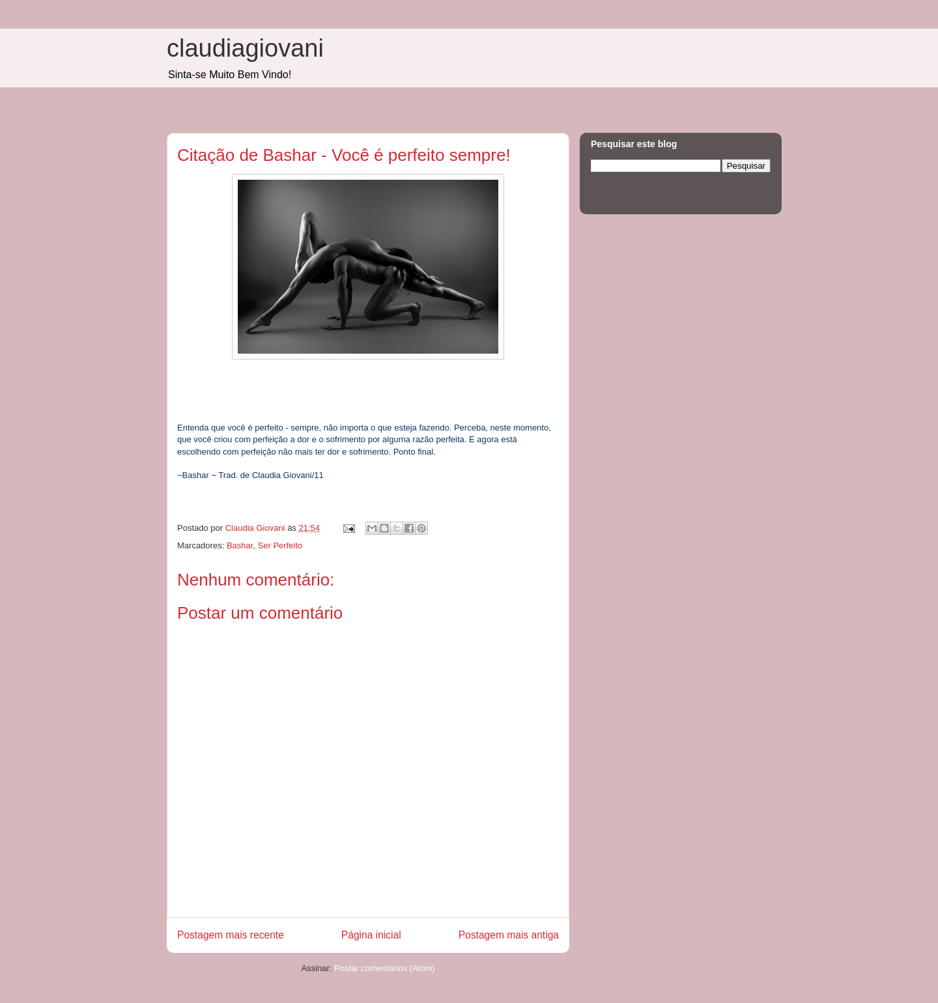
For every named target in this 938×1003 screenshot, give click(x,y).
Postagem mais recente (230, 934)
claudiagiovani (245, 48)
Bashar (240, 545)
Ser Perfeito (280, 545)
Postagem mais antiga (509, 934)
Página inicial (371, 934)
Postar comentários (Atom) (384, 968)
